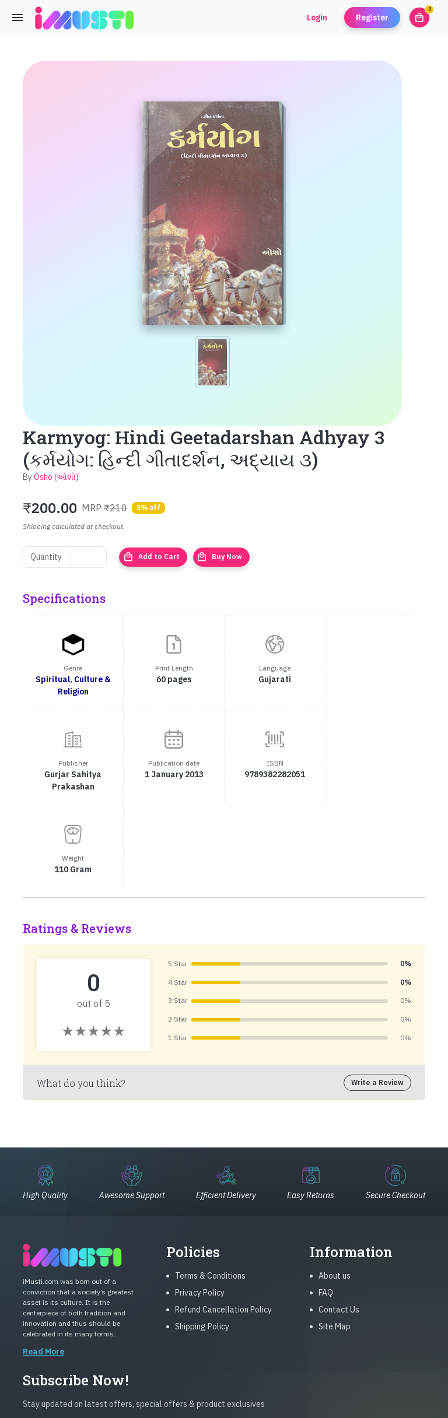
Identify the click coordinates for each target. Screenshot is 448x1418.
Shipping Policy (202, 1245)
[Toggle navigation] (17, 17)
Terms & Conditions (210, 1194)
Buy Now (219, 556)
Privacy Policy (200, 1211)
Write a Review (377, 987)
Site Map (334, 1245)
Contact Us (338, 1228)
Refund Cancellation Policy (223, 1228)
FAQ (325, 1211)
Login (317, 17)
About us (334, 1194)
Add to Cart (151, 556)
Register (372, 17)
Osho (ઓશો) (56, 477)
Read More (43, 1270)
